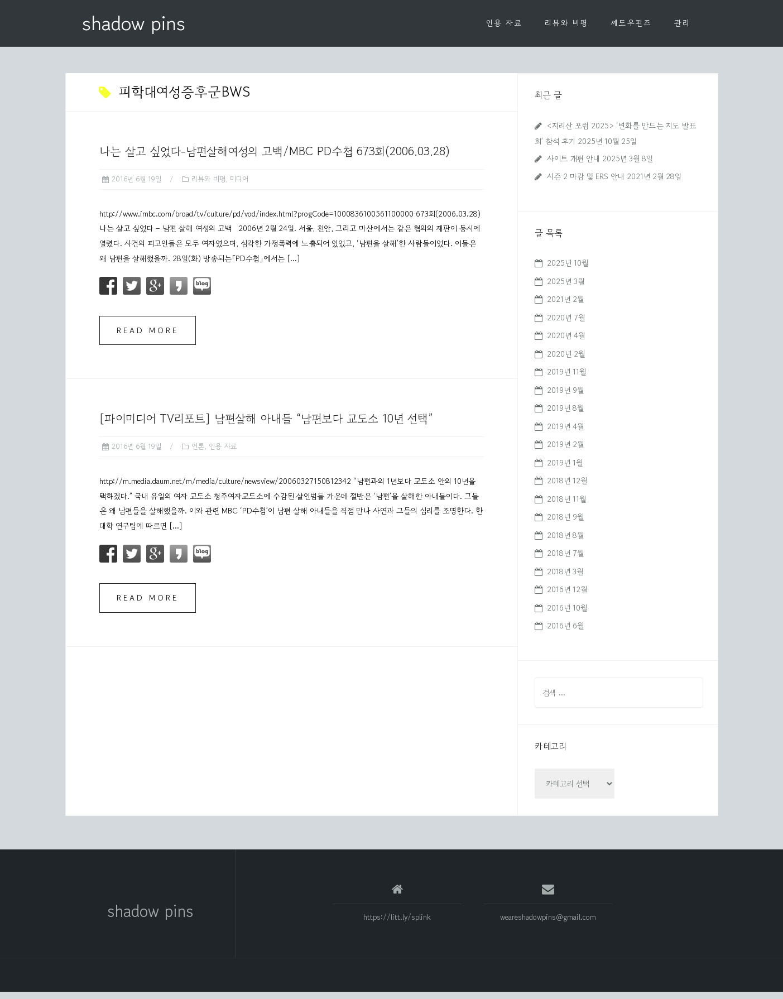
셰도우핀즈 (631, 22)
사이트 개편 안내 (573, 165)
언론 (197, 453)
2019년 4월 (565, 433)
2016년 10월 (567, 615)
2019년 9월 (565, 397)
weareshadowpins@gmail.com (548, 924)
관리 (682, 22)
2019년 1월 (565, 470)
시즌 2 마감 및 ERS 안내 (586, 183)
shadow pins (133, 22)
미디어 (239, 186)
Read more (148, 337)
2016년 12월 (567, 596)
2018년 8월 (565, 542)
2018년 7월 (565, 560)
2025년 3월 (565, 288)
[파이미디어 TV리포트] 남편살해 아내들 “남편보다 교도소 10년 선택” (266, 425)
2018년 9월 (565, 524)
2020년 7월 (566, 324)
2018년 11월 (566, 506)
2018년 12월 (567, 487)
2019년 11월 (566, 379)
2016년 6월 (565, 632)
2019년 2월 (565, 451)
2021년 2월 (565, 306)
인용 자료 (504, 22)
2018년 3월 (565, 578)
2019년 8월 (565, 415)
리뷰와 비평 (566, 22)
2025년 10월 (567, 270)
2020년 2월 (566, 361)
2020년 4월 (566, 342)
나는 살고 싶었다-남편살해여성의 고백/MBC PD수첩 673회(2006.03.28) (274, 158)
